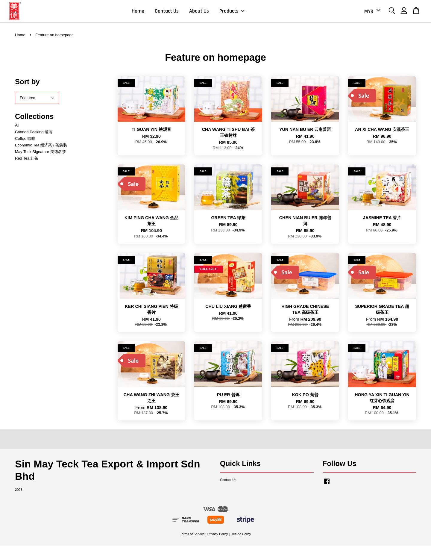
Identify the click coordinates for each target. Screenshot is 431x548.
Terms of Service (192, 536)
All (17, 127)
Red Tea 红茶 (26, 160)
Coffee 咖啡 (25, 141)
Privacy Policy (217, 536)
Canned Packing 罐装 (33, 134)
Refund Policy (240, 536)
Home (138, 12)
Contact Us (167, 12)
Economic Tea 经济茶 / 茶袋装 (41, 147)
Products (232, 12)
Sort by (27, 84)
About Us (199, 12)
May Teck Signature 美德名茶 (40, 154)
